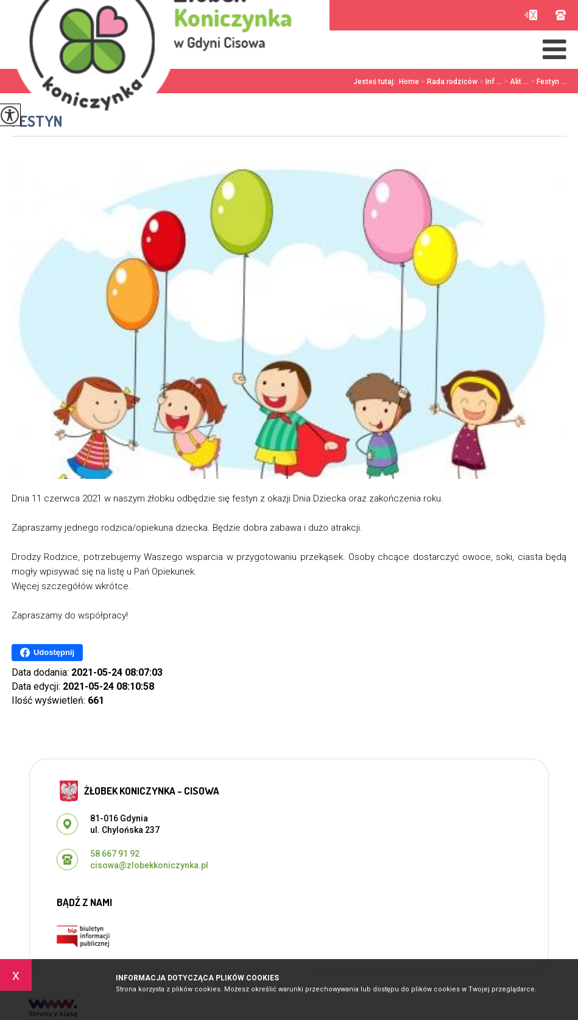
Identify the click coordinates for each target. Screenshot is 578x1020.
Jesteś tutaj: (376, 81)
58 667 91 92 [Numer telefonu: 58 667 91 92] (114, 854)
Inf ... (490, 81)
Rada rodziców (448, 81)
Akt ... (515, 81)
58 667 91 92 (560, 15)
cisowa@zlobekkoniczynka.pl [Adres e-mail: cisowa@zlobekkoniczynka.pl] (149, 865)
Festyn (37, 121)
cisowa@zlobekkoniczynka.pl (530, 15)
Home (409, 81)
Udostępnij (47, 652)
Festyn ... (547, 81)
